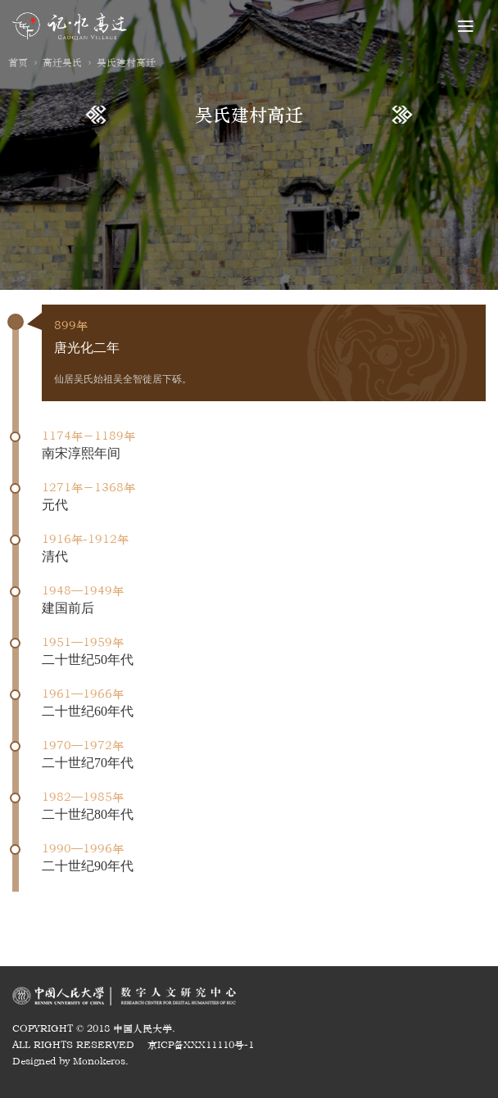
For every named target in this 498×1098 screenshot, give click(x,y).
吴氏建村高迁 (126, 62)
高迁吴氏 (62, 62)
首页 (18, 62)
